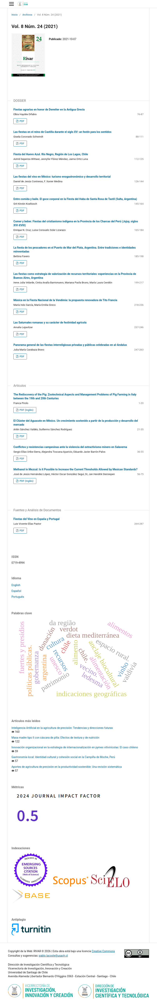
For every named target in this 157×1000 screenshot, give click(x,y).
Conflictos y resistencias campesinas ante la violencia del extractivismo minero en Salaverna (70, 447)
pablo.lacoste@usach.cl (53, 955)
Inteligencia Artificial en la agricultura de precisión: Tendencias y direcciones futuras (62, 727)
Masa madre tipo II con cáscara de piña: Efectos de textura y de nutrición (55, 737)
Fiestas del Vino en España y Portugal (36, 519)
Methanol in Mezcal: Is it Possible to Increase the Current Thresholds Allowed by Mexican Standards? (75, 469)
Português (17, 596)
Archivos (27, 14)
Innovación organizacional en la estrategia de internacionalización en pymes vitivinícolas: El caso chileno (74, 747)
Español (16, 590)
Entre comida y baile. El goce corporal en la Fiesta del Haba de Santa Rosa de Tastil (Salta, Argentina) (75, 199)
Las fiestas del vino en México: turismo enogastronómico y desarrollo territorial (62, 176)
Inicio (14, 14)
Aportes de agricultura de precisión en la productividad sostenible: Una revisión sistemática (66, 766)
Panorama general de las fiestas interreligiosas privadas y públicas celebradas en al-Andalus (70, 344)
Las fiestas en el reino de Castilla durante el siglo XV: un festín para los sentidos (62, 131)
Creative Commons (103, 951)
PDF (21, 121)
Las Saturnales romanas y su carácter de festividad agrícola (49, 322)
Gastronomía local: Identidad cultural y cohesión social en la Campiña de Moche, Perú (63, 757)
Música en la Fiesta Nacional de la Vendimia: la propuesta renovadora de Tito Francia (65, 300)
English (15, 585)
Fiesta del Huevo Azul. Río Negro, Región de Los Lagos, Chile (50, 154)
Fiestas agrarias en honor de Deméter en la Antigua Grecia (49, 109)
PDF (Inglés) (26, 409)
